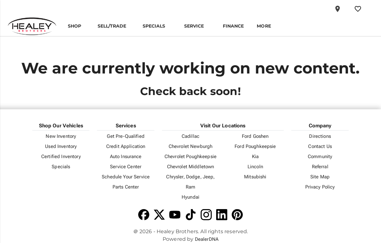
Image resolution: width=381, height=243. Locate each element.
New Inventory (61, 136)
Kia (255, 156)
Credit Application (125, 146)
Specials (61, 166)
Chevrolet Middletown (190, 166)
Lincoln (255, 166)
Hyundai (190, 197)
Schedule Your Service (126, 177)
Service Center (125, 166)
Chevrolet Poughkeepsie (190, 156)
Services (126, 126)
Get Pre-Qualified (125, 136)
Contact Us (320, 146)
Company (320, 126)
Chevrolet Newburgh (191, 146)
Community (320, 156)
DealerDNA (206, 239)
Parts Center (126, 187)
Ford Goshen (255, 136)
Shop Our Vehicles (61, 126)
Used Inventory (61, 146)
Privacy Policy (320, 187)
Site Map (320, 177)
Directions (320, 136)
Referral (320, 166)
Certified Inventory (61, 156)
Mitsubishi (255, 177)
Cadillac (190, 136)
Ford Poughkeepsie (255, 146)
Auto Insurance (126, 156)
